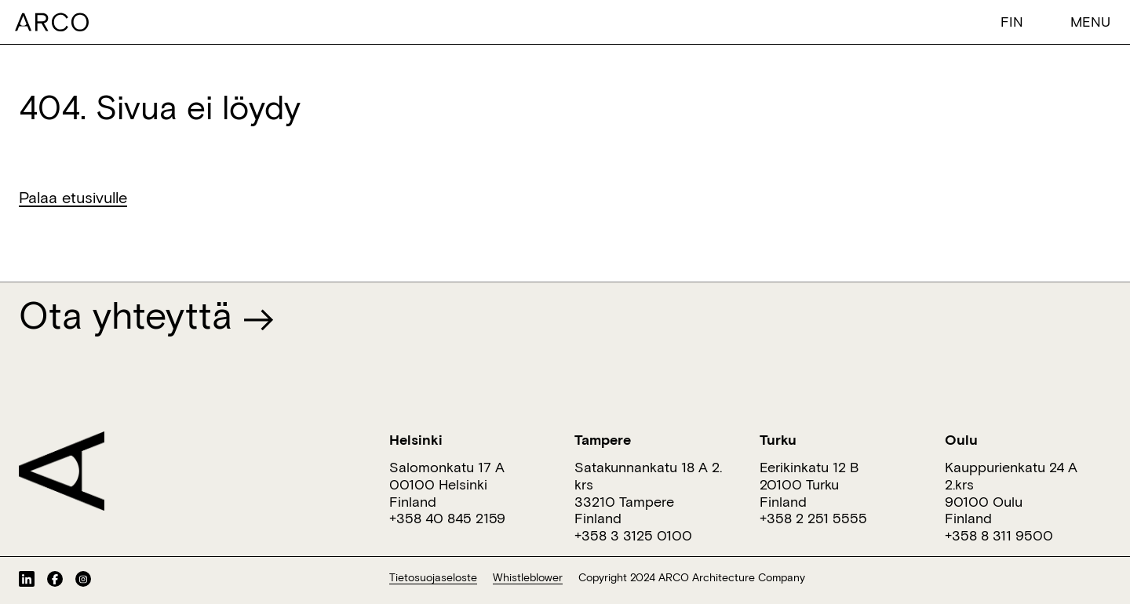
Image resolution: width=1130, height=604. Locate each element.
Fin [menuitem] (1012, 21)
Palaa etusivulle (73, 196)
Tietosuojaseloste (433, 577)
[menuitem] (1015, 20)
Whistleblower (528, 577)
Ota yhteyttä (146, 314)
